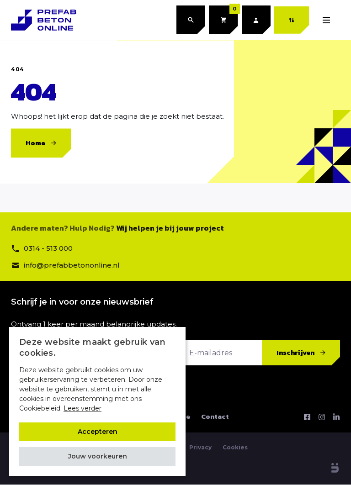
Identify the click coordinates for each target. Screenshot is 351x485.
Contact (215, 417)
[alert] (97, 401)
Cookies (235, 447)
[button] (97, 456)
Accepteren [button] (97, 431)
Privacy (200, 447)
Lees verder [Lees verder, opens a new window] (82, 408)
